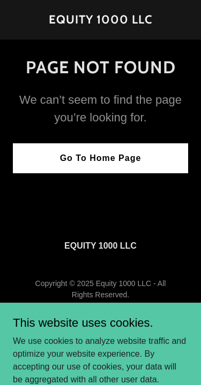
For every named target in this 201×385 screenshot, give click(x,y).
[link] (100, 20)
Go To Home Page (101, 158)
